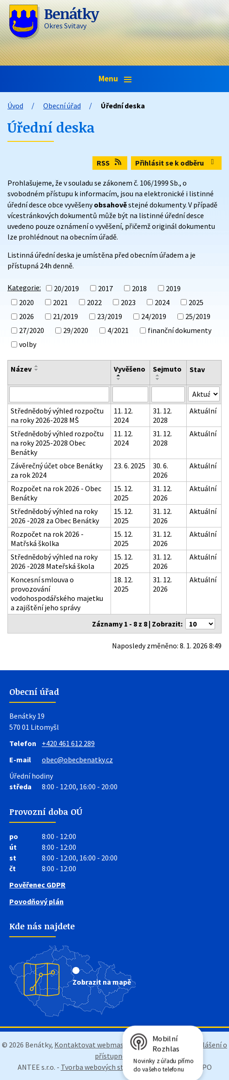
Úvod (15, 105)
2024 (162, 302)
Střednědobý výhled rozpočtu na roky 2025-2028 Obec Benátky (57, 443)
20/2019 (66, 288)
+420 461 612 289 (68, 743)
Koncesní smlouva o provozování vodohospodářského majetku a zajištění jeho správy (57, 593)
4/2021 (118, 330)
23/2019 (109, 316)
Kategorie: (24, 287)
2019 (173, 288)
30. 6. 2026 (160, 470)
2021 (60, 302)
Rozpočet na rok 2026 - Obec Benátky (56, 493)
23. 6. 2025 (129, 465)
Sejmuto (167, 368)
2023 (128, 302)
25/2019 (197, 316)
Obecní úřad (62, 105)
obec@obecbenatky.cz (77, 759)
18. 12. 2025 (123, 584)
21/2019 (65, 316)
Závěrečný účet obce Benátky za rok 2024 (57, 470)
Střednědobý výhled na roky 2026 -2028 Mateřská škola (54, 561)
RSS (110, 162)
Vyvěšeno (129, 368)
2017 (105, 288)
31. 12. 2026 (162, 493)
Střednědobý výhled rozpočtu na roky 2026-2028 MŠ (57, 415)
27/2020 (31, 330)
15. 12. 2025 (123, 493)
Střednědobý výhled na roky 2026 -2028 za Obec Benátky (55, 516)
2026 (26, 316)
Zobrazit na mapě (101, 982)
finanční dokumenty (179, 330)
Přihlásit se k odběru (176, 162)
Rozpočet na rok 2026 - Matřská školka (47, 538)
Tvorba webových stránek (101, 1067)
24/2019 (153, 316)
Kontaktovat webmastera (95, 1044)
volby (27, 344)
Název (21, 368)
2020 (26, 302)
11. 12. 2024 (123, 415)
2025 (196, 302)
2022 (94, 302)
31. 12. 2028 (162, 415)
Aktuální (203, 410)
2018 (139, 288)
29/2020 (75, 330)
